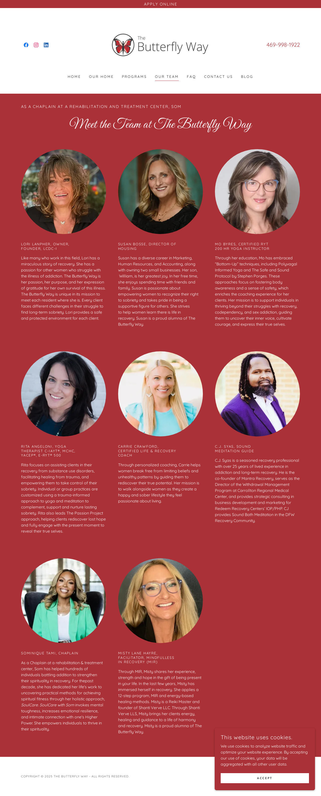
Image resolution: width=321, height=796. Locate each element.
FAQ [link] (191, 76)
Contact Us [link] (218, 76)
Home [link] (74, 76)
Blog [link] (247, 76)
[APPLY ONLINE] (160, 4)
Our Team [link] (167, 76)
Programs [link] (134, 76)
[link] (26, 45)
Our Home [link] (101, 76)
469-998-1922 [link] (283, 44)
